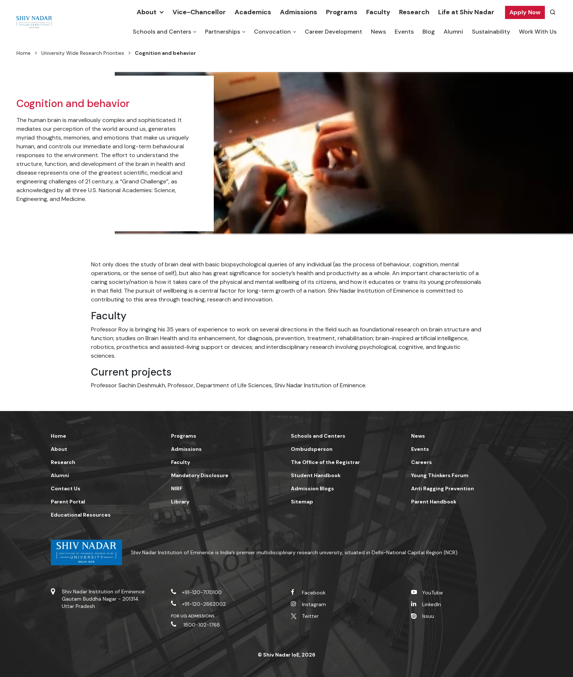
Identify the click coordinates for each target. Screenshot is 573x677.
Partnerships (222, 31)
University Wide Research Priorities (82, 53)
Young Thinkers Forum (439, 475)
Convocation (272, 31)
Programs (341, 12)
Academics (253, 12)
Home (23, 53)
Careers (421, 462)
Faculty (378, 12)
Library (180, 501)
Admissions (298, 12)
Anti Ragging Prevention (442, 488)
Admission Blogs (312, 488)
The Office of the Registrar (325, 462)
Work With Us (538, 31)
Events (404, 31)
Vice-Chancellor (199, 12)
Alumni (453, 31)
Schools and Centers (162, 31)
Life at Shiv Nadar (466, 12)
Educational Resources (81, 514)
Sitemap (302, 501)
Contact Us (65, 488)
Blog (428, 31)
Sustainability (491, 31)
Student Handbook (316, 475)
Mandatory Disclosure (199, 475)
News (378, 31)
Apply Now (524, 12)
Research (414, 12)
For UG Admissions (193, 616)
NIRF (176, 488)
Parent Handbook (433, 501)
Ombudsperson (312, 449)
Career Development (333, 31)
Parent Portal (68, 501)
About (146, 12)
